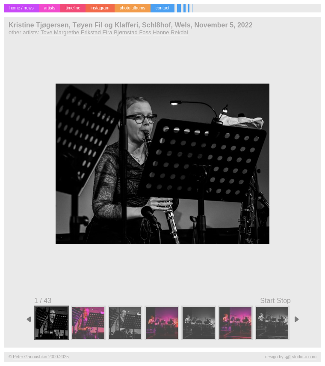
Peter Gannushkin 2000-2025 (41, 356)
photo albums (132, 8)
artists (50, 8)
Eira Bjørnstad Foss (126, 32)
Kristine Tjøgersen (38, 25)
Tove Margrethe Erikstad (71, 32)
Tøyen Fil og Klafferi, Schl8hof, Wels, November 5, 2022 (162, 25)
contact (162, 8)
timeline (72, 8)
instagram (100, 8)
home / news (21, 8)
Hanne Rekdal (170, 32)
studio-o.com (304, 356)
